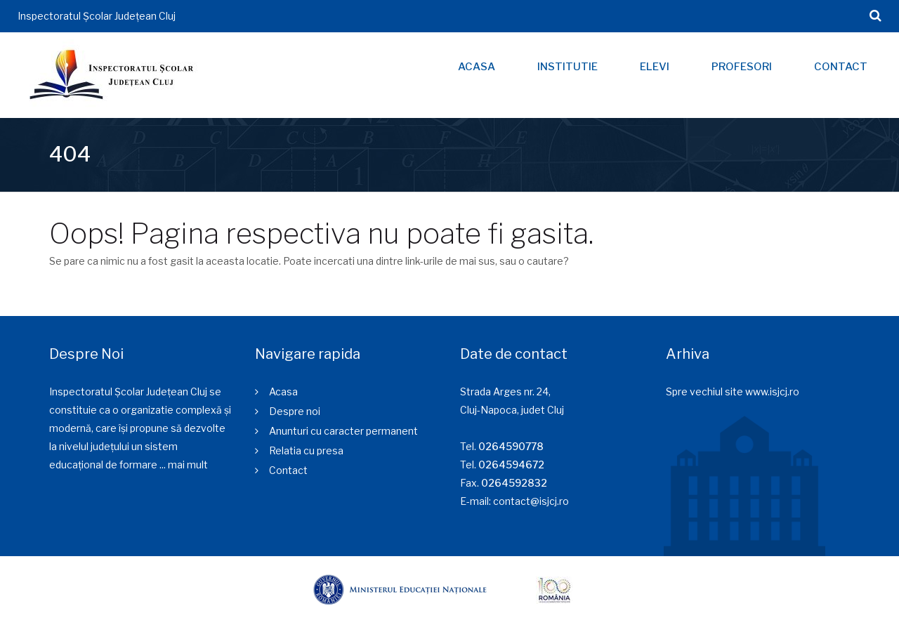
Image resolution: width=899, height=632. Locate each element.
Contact (840, 66)
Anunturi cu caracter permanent (343, 431)
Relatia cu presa (306, 450)
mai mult (188, 464)
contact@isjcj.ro (531, 501)
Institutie (567, 66)
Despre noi (294, 411)
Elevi (654, 66)
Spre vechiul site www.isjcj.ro (732, 391)
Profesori (741, 66)
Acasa (476, 66)
